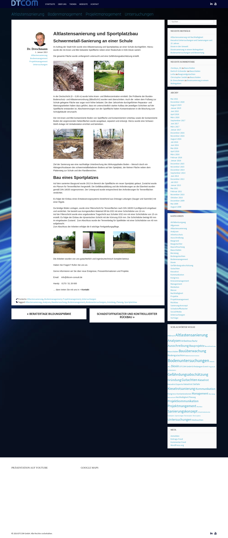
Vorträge (174, 318)
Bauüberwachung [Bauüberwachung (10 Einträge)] (192, 351)
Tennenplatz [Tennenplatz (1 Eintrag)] (188, 416)
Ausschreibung (177, 237)
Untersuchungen (139, 14)
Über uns (62, 4)
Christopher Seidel (179, 77)
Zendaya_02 (176, 68)
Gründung (111, 302)
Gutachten (175, 268)
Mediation (175, 287)
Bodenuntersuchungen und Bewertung (187, 52)
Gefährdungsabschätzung (182, 265)
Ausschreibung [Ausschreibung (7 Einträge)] (178, 346)
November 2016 (177, 136)
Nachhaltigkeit (177, 293)
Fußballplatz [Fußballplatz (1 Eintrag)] (172, 370)
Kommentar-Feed (178, 442)
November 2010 (177, 194)
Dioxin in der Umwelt (179, 46)
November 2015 (177, 166)
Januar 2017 (176, 129)
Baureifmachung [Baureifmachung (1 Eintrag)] (210, 346)
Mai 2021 (174, 99)
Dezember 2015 (177, 163)
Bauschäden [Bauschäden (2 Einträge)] (173, 351)
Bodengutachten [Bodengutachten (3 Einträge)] (176, 355)
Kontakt (95, 4)
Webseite (83, 4)
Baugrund (175, 240)
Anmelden (175, 436)
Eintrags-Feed (177, 439)
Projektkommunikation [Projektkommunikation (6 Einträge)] (183, 401)
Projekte (174, 296)
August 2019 (176, 105)
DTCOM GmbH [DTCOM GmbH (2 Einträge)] (185, 366)
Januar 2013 (176, 185)
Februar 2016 (176, 157)
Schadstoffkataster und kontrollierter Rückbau (127, 315)
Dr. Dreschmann (177, 80)
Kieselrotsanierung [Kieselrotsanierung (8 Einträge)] (181, 388)
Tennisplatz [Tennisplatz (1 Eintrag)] (197, 416)
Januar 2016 (176, 160)
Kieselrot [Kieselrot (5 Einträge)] (203, 380)
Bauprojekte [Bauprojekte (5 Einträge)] (196, 346)
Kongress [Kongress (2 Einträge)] (172, 393)
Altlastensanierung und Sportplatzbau (95, 33)
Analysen (47, 302)
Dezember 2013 (177, 179)
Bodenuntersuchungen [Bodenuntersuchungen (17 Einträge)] (188, 360)
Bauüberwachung (59, 302)
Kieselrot (175, 271)
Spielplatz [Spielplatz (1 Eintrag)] (171, 416)
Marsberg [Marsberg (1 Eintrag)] (212, 394)
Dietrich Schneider (179, 71)
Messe (173, 290)
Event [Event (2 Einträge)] (205, 366)
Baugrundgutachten (186, 74)
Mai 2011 (174, 188)
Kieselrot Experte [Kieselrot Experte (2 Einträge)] (175, 384)
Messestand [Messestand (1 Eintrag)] (172, 397)
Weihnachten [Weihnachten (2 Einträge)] (197, 420)
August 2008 (176, 206)
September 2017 (178, 120)
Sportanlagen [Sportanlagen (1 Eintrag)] (179, 416)
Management (176, 284)
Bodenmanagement (65, 14)
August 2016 (176, 139)
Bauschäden (189, 68)
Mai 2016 (174, 148)
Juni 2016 (175, 145)
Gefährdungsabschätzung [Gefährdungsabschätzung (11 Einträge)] (188, 374)
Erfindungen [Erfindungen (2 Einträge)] (197, 366)
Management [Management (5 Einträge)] (200, 393)
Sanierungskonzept (179, 305)
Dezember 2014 (177, 169)
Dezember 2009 (177, 200)
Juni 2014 (175, 176)
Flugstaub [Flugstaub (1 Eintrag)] (212, 367)
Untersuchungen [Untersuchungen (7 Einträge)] (180, 419)
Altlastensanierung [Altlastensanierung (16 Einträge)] (191, 335)
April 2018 (175, 114)
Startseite (50, 4)
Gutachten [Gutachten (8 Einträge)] (189, 380)
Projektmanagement (103, 14)
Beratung (175, 253)
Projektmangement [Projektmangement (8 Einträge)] (182, 406)
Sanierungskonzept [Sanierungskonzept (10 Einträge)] (183, 411)
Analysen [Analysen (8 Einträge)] (174, 340)
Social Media (176, 311)
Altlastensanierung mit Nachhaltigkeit (187, 37)
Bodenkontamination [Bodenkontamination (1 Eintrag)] (192, 356)
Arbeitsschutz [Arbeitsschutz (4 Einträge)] (189, 341)
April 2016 (175, 151)
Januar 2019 (176, 108)
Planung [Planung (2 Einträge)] (192, 397)
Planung (119, 302)
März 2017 (175, 126)
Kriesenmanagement (180, 281)
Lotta (173, 74)
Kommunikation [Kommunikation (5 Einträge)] (205, 389)
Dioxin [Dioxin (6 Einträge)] (175, 366)
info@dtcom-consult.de (71, 277)
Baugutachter (176, 243)
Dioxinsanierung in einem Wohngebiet (187, 49)
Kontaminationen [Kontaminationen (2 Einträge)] (184, 393)
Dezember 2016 (177, 132)
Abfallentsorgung (178, 222)
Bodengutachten (178, 256)
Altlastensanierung (27, 14)
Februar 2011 (176, 191)
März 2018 (175, 117)
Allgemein (175, 225)
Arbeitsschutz (177, 234)
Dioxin (173, 262)
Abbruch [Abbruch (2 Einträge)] (171, 335)
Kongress (175, 277)
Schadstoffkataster (179, 308)
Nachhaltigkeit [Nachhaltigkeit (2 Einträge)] (182, 397)
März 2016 (175, 154)
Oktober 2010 (177, 197)
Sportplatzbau (130, 302)
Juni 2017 (175, 123)
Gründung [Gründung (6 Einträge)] (174, 380)
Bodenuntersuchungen (96, 302)
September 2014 (178, 173)
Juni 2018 (175, 111)
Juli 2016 (174, 142)
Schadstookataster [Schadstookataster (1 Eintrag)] (204, 412)
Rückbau (174, 302)
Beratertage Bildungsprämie (49, 314)
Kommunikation (177, 274)
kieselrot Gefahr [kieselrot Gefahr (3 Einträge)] (191, 384)
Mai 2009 (174, 203)
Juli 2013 (174, 182)
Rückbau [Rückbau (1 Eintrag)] (199, 407)
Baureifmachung (178, 247)
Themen (72, 4)
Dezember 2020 (177, 102)
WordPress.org (177, 445)
